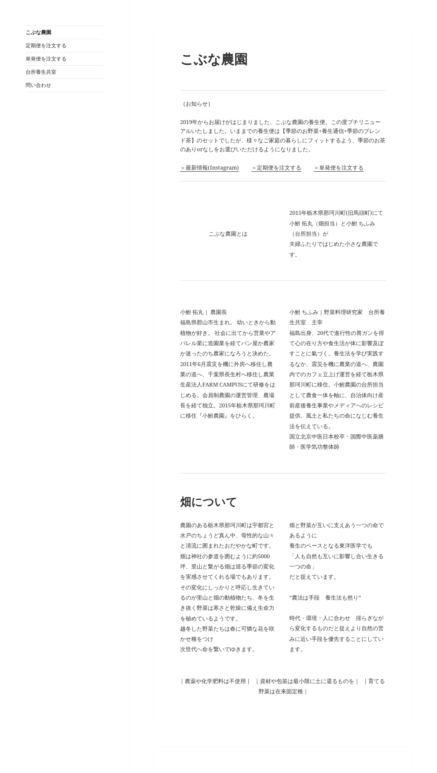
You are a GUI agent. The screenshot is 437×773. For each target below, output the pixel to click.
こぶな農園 (38, 32)
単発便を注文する (46, 58)
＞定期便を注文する (276, 167)
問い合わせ (38, 85)
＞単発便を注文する (339, 167)
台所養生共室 (41, 71)
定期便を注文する (46, 45)
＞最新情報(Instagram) (209, 167)
